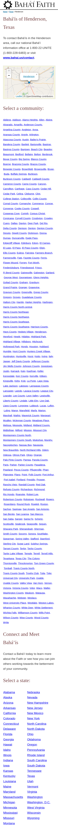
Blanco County (38, 159)
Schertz (39, 519)
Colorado (9, 718)
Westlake (32, 602)
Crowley (48, 218)
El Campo (45, 243)
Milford (18, 430)
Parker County (25, 464)
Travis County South (14, 573)
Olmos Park (19, 455)
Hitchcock (37, 341)
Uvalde (40, 578)
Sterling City (9, 543)
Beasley (48, 149)
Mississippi (10, 812)
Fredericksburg (11, 267)
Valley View (26, 583)
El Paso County (30, 247)
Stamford (44, 538)
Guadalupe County (31, 297)
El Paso (17, 247)
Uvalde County (11, 583)
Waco (39, 588)
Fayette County (31, 257)
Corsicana (8, 218)
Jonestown (46, 366)
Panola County (40, 459)
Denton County (45, 228)
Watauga (40, 593)
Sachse (7, 509)
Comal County (10, 203)
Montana (9, 823)
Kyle (23, 381)
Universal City (10, 578)
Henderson (28, 76)
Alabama (9, 692)
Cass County (32, 188)
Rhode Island (36, 755)
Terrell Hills (47, 553)
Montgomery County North (17, 435)
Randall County (27, 484)
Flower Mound (10, 262)
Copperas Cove (11, 213)
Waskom (29, 593)
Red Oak (40, 484)
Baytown (25, 149)
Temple (28, 553)
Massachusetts (13, 797)
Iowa (6, 765)
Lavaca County (31, 391)
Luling (7, 410)
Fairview (29, 252)
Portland (20, 479)
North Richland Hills (30, 450)
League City (46, 391)
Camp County (29, 184)
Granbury (34, 282)
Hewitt (17, 336)
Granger (23, 287)
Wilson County (10, 617)
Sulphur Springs (39, 543)
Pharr (46, 469)
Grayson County (11, 292)
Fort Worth (33, 262)
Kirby (17, 381)
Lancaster (8, 391)
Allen (41, 119)
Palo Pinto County (12, 459)
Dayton (22, 223)
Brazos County (38, 164)
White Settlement (43, 607)
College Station (11, 198)
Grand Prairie (10, 287)
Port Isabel (9, 479)
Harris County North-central (17, 307)
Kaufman (31, 371)
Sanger (18, 519)
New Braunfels (11, 450)
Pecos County (21, 469)
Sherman (39, 529)
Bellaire (29, 154)
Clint (37, 193)
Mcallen (7, 420)
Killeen (43, 376)
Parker (13, 464)
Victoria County (20, 588)
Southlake (42, 533)
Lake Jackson (10, 386)
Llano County (10, 405)
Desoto (7, 233)
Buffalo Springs (19, 174)
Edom (35, 243)
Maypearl (45, 415)
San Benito (9, 514)
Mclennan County (22, 420)
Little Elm (33, 400)
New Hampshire (37, 702)
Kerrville (34, 376)
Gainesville (26, 272)
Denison (22, 228)
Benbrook (47, 154)
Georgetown (25, 277)
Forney (23, 262)
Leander (7, 395)
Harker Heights (33, 302)
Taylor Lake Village (13, 553)
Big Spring (24, 159)
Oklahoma (34, 739)
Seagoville (32, 524)
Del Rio (43, 223)
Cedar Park (9, 193)
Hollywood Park (11, 346)
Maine (7, 786)
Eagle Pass (32, 238)
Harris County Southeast (16, 321)
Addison (16, 119)
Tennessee (34, 770)
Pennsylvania (36, 749)
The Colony (33, 558)
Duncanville (18, 238)
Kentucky (9, 776)
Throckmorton (25, 563)
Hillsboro (26, 341)
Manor (14, 410)
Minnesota (10, 807)
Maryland (9, 791)
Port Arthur (48, 474)
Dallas (14, 223)
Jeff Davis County (20, 361)
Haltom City (9, 302)
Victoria (7, 588)
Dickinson (33, 233)
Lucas (43, 405)
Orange (38, 455)
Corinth (25, 213)
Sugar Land (23, 543)
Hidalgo (26, 336)
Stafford (34, 538)
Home (5, 12)
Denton (32, 228)
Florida (7, 734)
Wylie (6, 622)
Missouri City (40, 430)
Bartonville (35, 144)
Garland (50, 272)
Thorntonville (10, 563)
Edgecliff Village (11, 243)
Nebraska (33, 692)
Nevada (32, 697)
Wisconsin (34, 812)
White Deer (27, 607)
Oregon (32, 744)
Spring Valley (22, 538)
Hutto (37, 356)
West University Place (14, 602)
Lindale (23, 400)
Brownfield (27, 169)
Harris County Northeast (16, 312)
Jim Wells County (12, 366)
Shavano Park (10, 529)
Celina (19, 193)
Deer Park (33, 223)
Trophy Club (32, 573)
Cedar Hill (46, 188)
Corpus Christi (37, 213)
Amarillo (18, 124)
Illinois (7, 755)
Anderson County (33, 124)
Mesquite (17, 425)
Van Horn (38, 583)
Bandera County (11, 144)
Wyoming (33, 818)
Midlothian (8, 430)
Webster (21, 597)
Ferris (44, 257)
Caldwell (26, 179)
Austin (25, 139)
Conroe (49, 203)
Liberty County (10, 400)
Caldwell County (40, 179)
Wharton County (11, 607)
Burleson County (11, 179)
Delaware (9, 728)
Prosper (41, 479)
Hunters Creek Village (38, 351)
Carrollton (8, 188)
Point (24, 474)
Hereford (7, 336)
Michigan (9, 802)
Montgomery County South (17, 440)
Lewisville (45, 395)
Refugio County (11, 489)
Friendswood (27, 267)
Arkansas (9, 708)
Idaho (7, 749)
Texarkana (8, 558)
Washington (35, 797)
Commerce (38, 203)
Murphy (48, 440)
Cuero (6, 223)
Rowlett (35, 504)
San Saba (8, 519)
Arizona (8, 702)
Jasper (6, 361)
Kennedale (8, 376)
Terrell (36, 553)
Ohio (30, 734)
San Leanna (22, 514)
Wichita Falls (10, 612)
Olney (29, 455)
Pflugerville (35, 469)
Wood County (41, 617)
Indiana (8, 760)
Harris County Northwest (16, 317)
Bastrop (47, 144)
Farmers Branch (43, 252)
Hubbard (44, 346)
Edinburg (26, 243)
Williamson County (27, 612)
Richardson (27, 489)
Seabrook (20, 524)
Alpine (49, 119)
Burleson (32, 174)
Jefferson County (40, 361)
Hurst (30, 356)
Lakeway (23, 386)
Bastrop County (11, 149)
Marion (41, 410)
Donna (42, 233)
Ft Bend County (11, 272)
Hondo (24, 346)
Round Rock (23, 504)
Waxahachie (9, 597)
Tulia (42, 573)
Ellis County (9, 252)
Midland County (41, 425)
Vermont (32, 786)
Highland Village (11, 341)
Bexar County (10, 159)
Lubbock (34, 405)
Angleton (26, 129)
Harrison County (39, 326)
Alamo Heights (30, 119)
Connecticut (11, 723)
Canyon (42, 184)
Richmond (39, 489)
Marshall (7, 415)
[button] (29, 82)
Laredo (18, 391)
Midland (28, 425)
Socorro (23, 533)
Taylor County (34, 548)
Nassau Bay (25, 445)
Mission (28, 430)
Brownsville (40, 169)
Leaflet (18, 96)
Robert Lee (32, 494)
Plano (17, 474)
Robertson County (12, 499)
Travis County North (23, 568)
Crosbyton (37, 218)
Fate (19, 257)
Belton (37, 154)
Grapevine (33, 287)
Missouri (8, 818)
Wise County (26, 617)
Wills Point (44, 612)
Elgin (42, 247)
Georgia (8, 739)
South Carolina (37, 760)
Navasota (38, 445)
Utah (30, 781)
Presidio (31, 479)
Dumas (7, 238)
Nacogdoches (10, 445)
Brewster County (11, 169)
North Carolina (36, 723)
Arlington (34, 134)
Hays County (10, 331)
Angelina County (11, 129)
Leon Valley (32, 395)
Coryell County (23, 218)
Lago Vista (42, 381)
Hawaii (7, 744)
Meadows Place (40, 420)
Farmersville (9, 257)
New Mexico (35, 713)
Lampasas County (39, 386)
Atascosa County (12, 139)
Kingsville (8, 381)
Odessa (7, 455)
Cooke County (22, 208)
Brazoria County (20, 164)
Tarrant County (11, 548)
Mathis (16, 415)
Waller (46, 588)
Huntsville (21, 356)
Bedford (19, 154)
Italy (51, 356)
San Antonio (42, 509)
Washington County (13, 593)
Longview (23, 405)
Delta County (10, 228)
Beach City (36, 149)
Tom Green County (44, 563)
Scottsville (8, 524)
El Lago (7, 247)
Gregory (7, 297)
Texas (11, 12)
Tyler (48, 573)
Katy (23, 371)
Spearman (8, 538)
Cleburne (29, 193)
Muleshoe (38, 440)
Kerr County (22, 376)
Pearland (8, 469)
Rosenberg (9, 504)
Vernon (48, 583)
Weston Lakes (46, 602)
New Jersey (35, 708)
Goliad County (10, 282)
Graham (23, 282)
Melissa (7, 425)
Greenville (26, 292)
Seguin (42, 524)
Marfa (34, 410)
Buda (6, 174)
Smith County (10, 533)
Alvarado (8, 124)
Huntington (9, 356)
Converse (8, 208)
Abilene (7, 119)
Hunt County (19, 351)
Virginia (32, 791)
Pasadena (39, 464)
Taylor (23, 548)
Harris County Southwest (16, 326)
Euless (20, 252)
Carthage (19, 188)
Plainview (8, 474)
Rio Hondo (8, 494)
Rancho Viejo (10, 484)
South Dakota (36, 765)
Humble (7, 351)
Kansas (8, 770)
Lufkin (50, 405)
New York (33, 718)
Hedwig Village (25, 331)
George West (11, 277)
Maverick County (30, 415)
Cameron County (12, 184)
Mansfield (24, 410)
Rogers (50, 499)
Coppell (35, 208)
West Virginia (36, 807)
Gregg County (40, 292)
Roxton (44, 504)
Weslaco (32, 597)
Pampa (27, 459)
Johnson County (31, 366)
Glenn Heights (40, 277)
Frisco (38, 267)
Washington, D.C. (38, 802)
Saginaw (16, 509)
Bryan (50, 169)
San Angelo (29, 509)
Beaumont (8, 154)
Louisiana (9, 781)
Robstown (28, 499)
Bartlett (25, 144)
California (9, 713)
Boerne (7, 164)
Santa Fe (28, 519)
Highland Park (38, 336)
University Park (27, 578)
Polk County (34, 474)
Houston (33, 346)
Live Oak (44, 400)
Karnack (15, 371)
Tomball (8, 568)
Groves (17, 297)
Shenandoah (26, 529)
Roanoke (20, 494)
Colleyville (26, 198)
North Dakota (36, 728)
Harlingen (47, 302)
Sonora (32, 533)
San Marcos (36, 514)
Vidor (32, 588)
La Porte (31, 381)
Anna (35, 129)
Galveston (39, 272)
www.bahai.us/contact (18, 57)
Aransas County (11, 134)
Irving (44, 356)
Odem (45, 450)
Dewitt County (19, 233)
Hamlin (20, 302)
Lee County (19, 395)
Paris (6, 464)
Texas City (20, 558)
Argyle (24, 134)
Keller (40, 371)
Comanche (25, 203)
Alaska (7, 697)
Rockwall (40, 499)
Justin (6, 371)
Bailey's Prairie (38, 139)
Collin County (39, 198)
